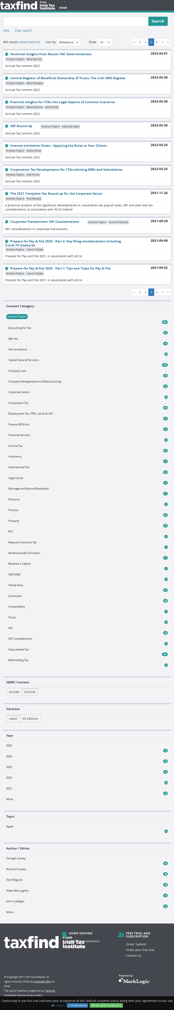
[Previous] (134, 42)
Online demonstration (84, 941)
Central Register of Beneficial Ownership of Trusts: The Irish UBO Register (65, 78)
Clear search (23, 31)
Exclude (30, 692)
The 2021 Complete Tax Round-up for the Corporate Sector (54, 193)
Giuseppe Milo (42, 981)
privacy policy (34, 995)
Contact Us (133, 955)
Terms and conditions (106, 1005)
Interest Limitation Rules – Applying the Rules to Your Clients (56, 145)
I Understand (77, 1005)
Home (63, 8)
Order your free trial (140, 950)
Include (14, 692)
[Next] (168, 42)
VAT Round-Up (18, 126)
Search (158, 21)
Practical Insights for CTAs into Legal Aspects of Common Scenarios (60, 102)
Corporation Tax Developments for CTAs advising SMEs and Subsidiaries (63, 169)
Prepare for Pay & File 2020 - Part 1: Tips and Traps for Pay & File (58, 268)
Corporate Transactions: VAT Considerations (42, 221)
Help (6, 31)
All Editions (30, 719)
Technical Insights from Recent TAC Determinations (48, 54)
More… (10, 799)
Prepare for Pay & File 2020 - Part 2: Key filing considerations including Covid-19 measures (63, 243)
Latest (13, 719)
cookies (60, 1005)
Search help (77, 947)
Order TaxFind (136, 944)
